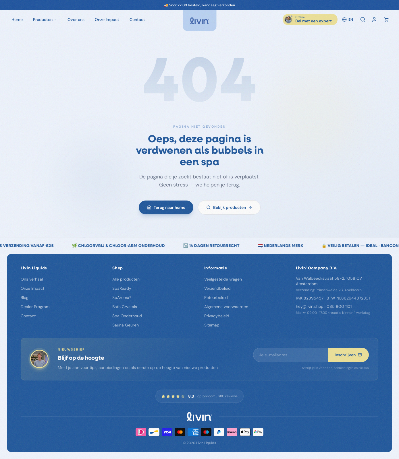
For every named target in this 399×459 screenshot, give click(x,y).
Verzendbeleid (217, 288)
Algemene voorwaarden (226, 306)
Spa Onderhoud (127, 315)
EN (347, 19)
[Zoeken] (363, 19)
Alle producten (126, 279)
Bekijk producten (229, 208)
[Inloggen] (374, 19)
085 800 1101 (339, 306)
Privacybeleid (216, 315)
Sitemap (211, 325)
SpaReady (121, 288)
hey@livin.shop (309, 306)
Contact (28, 315)
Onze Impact (32, 288)
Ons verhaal (32, 279)
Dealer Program (35, 306)
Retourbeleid (216, 297)
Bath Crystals (124, 306)
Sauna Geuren (125, 325)
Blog (24, 297)
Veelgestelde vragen (223, 279)
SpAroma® (121, 297)
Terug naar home (166, 208)
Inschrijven (348, 354)
